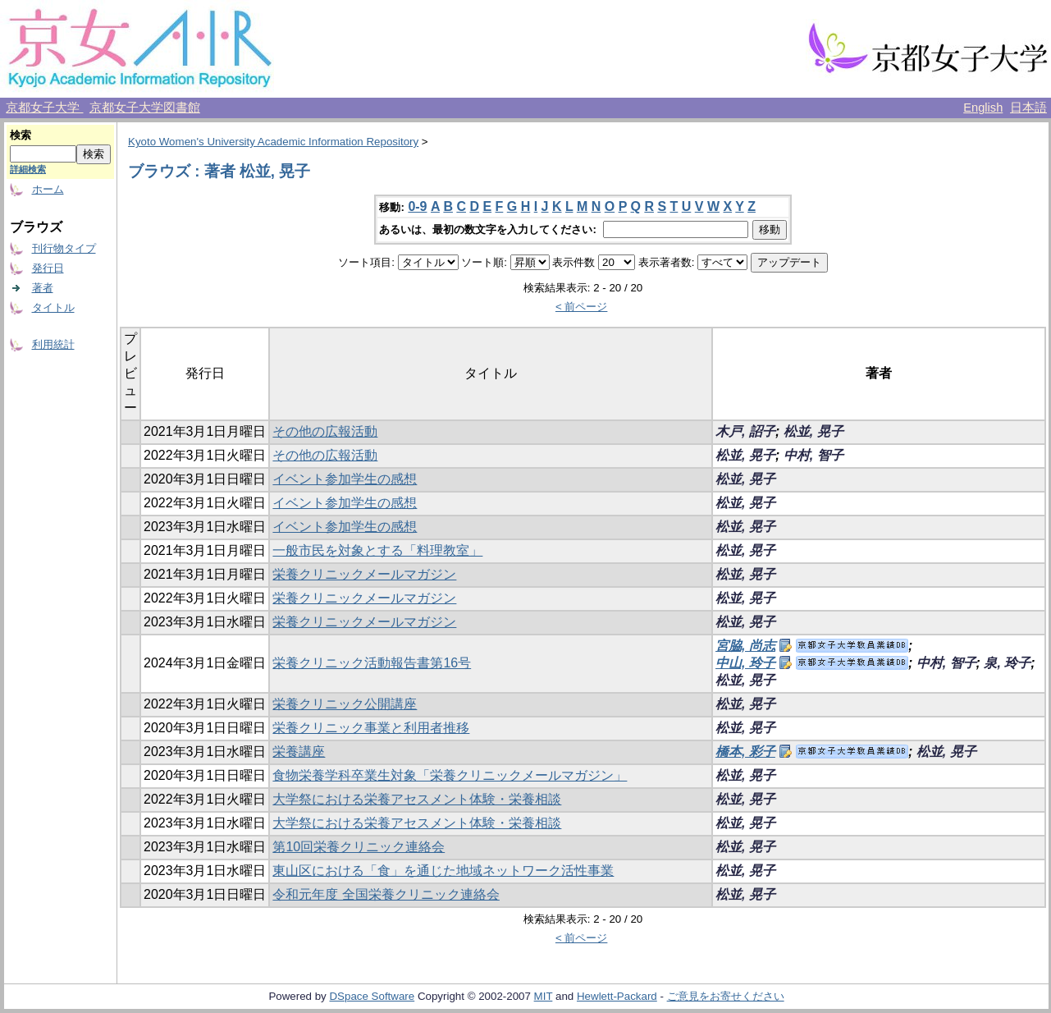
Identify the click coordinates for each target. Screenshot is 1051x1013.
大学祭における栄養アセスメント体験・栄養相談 (416, 799)
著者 (42, 288)
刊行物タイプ (64, 248)
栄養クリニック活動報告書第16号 (371, 663)
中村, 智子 (813, 455)
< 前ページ (581, 306)
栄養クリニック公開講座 (344, 704)
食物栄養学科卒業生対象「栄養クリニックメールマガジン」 (449, 775)
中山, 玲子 (745, 663)
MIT (543, 996)
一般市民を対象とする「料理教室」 (377, 550)
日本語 (1028, 107)
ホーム (48, 189)
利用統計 (53, 344)
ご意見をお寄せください (725, 996)
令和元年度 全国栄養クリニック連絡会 (385, 894)
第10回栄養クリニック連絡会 (358, 847)
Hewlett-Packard (617, 996)
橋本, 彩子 (745, 752)
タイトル (53, 307)
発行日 (48, 268)
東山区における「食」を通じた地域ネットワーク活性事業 (443, 871)
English (983, 107)
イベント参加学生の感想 (344, 479)
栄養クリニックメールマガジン (364, 574)
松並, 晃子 (813, 431)
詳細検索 (28, 169)
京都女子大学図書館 (144, 107)
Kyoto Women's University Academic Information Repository (273, 141)
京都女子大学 (44, 107)
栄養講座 (298, 752)
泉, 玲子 (1007, 663)
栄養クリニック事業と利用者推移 (370, 728)
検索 (20, 135)
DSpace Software (371, 996)
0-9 (417, 206)
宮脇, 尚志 (745, 646)
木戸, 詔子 (745, 431)
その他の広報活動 (324, 431)
